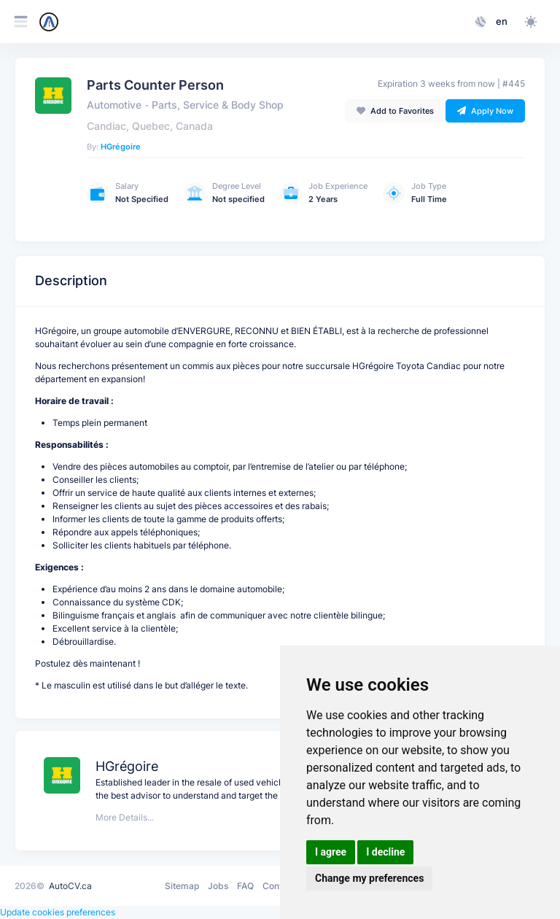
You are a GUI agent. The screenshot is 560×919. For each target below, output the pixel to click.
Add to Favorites (395, 111)
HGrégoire (121, 146)
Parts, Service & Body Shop (218, 105)
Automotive (114, 105)
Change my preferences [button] (369, 878)
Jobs (218, 885)
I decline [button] (385, 852)
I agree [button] (330, 852)
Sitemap (182, 885)
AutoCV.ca (70, 885)
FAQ (245, 885)
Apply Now (485, 111)
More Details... (125, 817)
